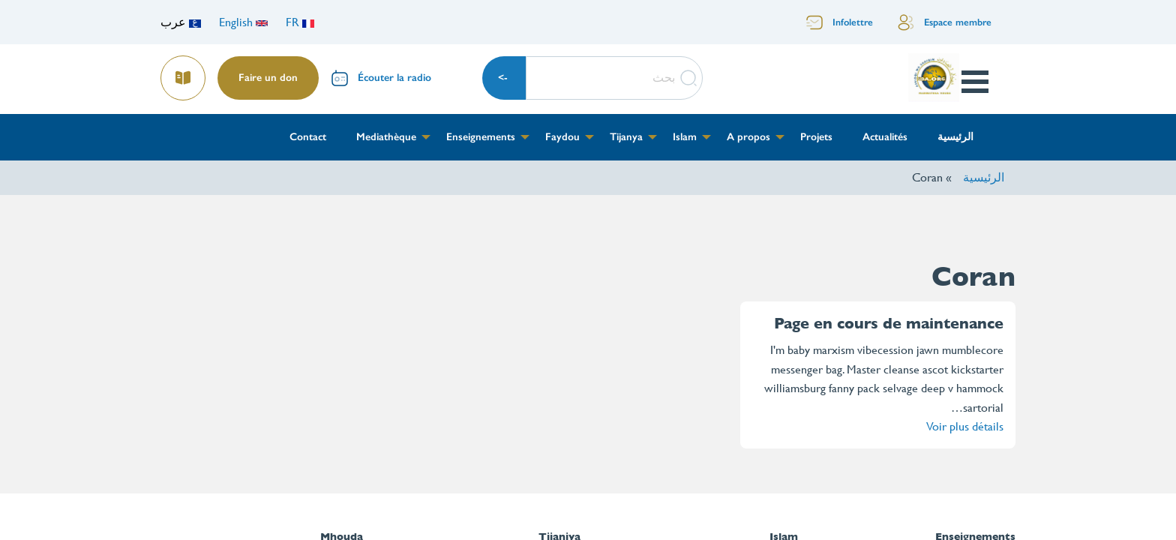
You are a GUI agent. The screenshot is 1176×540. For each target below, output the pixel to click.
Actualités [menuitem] (885, 136)
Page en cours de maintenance (889, 323)
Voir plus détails (965, 426)
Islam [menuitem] (685, 136)
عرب (180, 22)
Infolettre (852, 22)
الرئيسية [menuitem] (956, 136)
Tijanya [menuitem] (626, 136)
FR (300, 22)
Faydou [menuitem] (562, 136)
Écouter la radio (394, 77)
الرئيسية (983, 177)
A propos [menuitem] (748, 136)
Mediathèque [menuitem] (386, 136)
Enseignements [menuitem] (480, 136)
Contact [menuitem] (308, 136)
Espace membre (958, 22)
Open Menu (974, 81)
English (243, 22)
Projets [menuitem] (816, 136)
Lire (184, 73)
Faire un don (268, 77)
